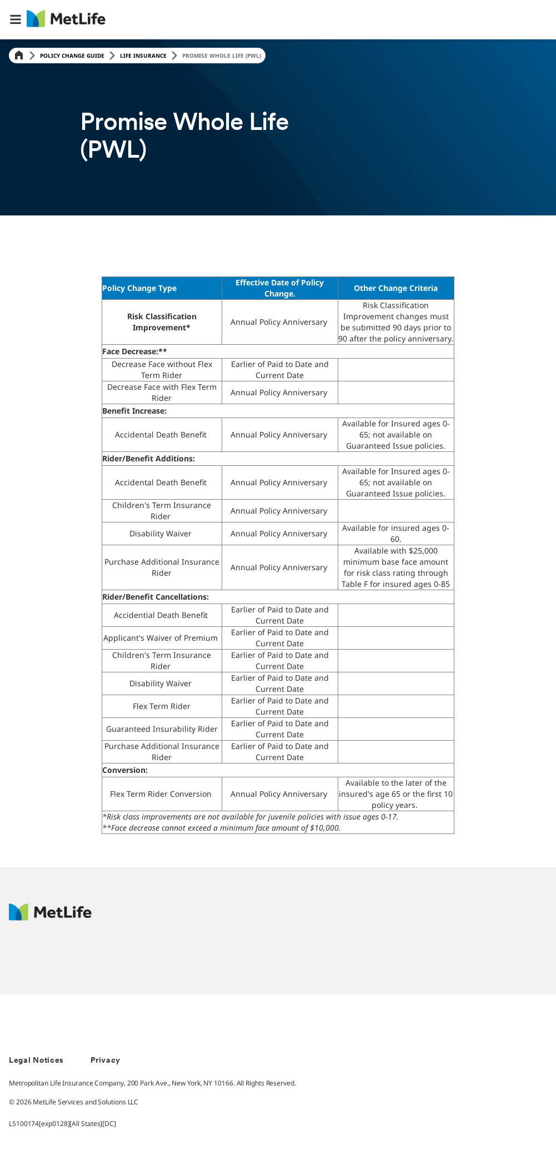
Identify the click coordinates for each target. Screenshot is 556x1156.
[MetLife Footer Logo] (50, 917)
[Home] (18, 55)
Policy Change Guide (72, 55)
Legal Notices (36, 1061)
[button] (15, 19)
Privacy (106, 1061)
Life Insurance (143, 55)
